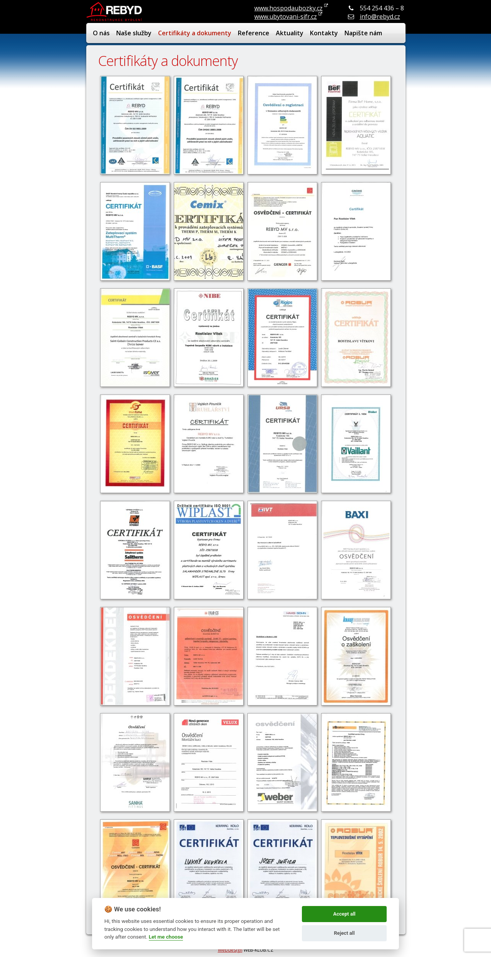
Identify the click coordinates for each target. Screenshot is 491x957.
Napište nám (363, 33)
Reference (253, 33)
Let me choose (166, 937)
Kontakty (324, 33)
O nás (101, 33)
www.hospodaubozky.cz (288, 8)
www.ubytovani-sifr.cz (285, 16)
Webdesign (230, 950)
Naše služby (134, 33)
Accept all (344, 914)
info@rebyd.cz (380, 16)
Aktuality (289, 33)
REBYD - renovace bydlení (115, 11)
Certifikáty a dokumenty (194, 33)
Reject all (344, 933)
